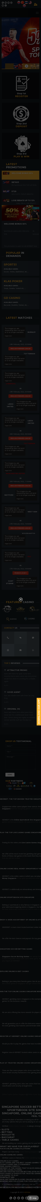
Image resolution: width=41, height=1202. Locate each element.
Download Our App (39, 711)
